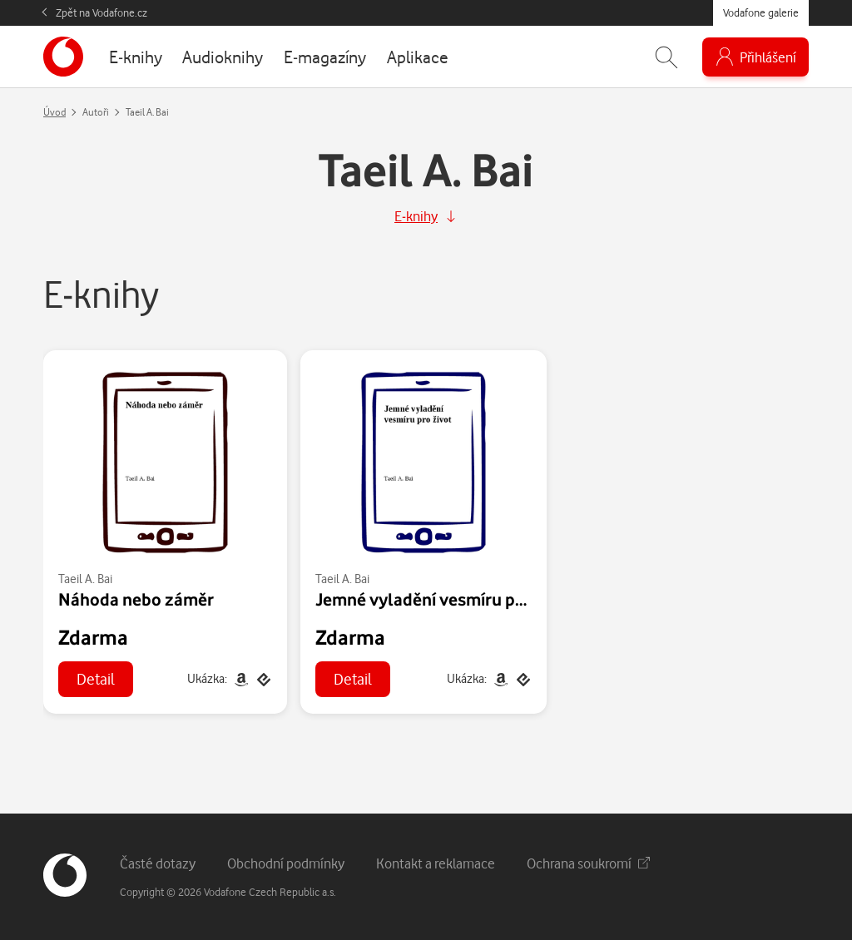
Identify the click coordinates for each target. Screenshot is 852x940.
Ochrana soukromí (588, 863)
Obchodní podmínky (285, 863)
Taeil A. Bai (85, 578)
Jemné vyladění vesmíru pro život (444, 599)
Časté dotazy (158, 863)
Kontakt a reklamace (435, 863)
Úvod (54, 112)
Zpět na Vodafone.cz (101, 12)
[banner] (63, 57)
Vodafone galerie (761, 12)
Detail (96, 678)
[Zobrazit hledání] (666, 57)
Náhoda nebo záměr (136, 599)
